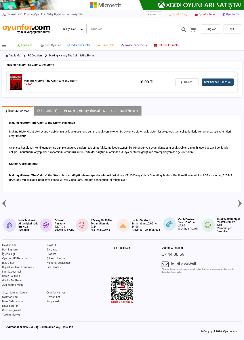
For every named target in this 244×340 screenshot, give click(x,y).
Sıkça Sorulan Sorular (15, 292)
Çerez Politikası (11, 276)
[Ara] (183, 29)
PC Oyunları (35, 55)
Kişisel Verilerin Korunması (18, 267)
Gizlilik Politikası (12, 280)
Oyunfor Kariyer (55, 292)
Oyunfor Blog (10, 297)
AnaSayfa (14, 55)
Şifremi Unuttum (57, 258)
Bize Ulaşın (8, 262)
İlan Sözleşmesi (11, 271)
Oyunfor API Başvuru (14, 258)
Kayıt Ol (51, 245)
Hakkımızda (9, 245)
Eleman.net (53, 297)
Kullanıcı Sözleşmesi (59, 262)
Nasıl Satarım (10, 305)
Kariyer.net (52, 301)
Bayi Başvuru (10, 249)
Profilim (51, 254)
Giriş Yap (52, 249)
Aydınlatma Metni (12, 284)
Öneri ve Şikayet (11, 310)
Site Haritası (54, 267)
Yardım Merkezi (11, 314)
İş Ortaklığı (8, 254)
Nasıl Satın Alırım (12, 301)
